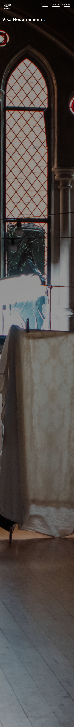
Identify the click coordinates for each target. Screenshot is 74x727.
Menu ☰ (67, 4)
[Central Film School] (7, 6)
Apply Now (55, 4)
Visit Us (45, 4)
